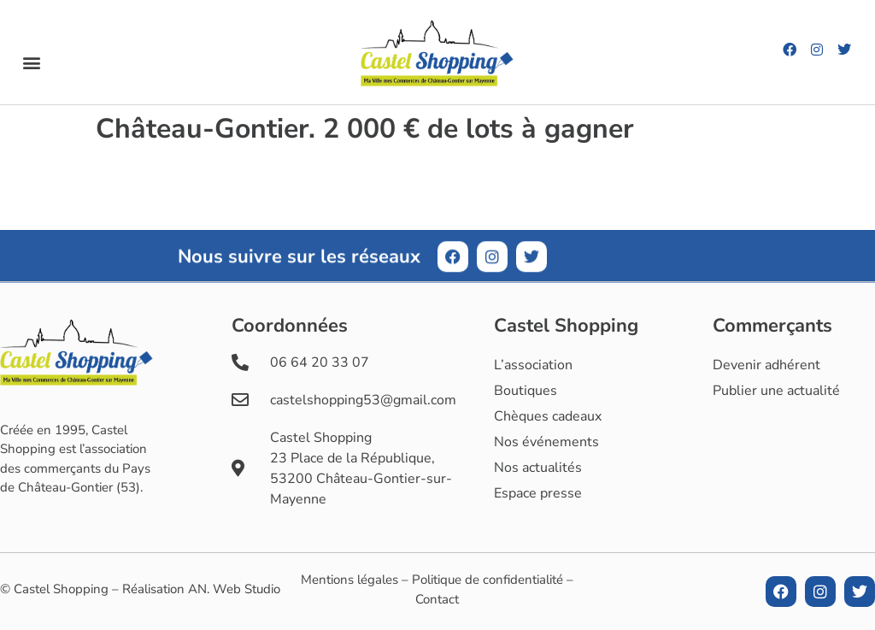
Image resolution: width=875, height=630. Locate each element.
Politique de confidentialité (487, 579)
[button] (31, 63)
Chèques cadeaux (548, 416)
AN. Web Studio (234, 589)
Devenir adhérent (766, 365)
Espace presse (538, 493)
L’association (533, 365)
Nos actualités (538, 467)
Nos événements (546, 442)
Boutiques (525, 390)
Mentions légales (349, 579)
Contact (437, 599)
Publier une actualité (776, 390)
